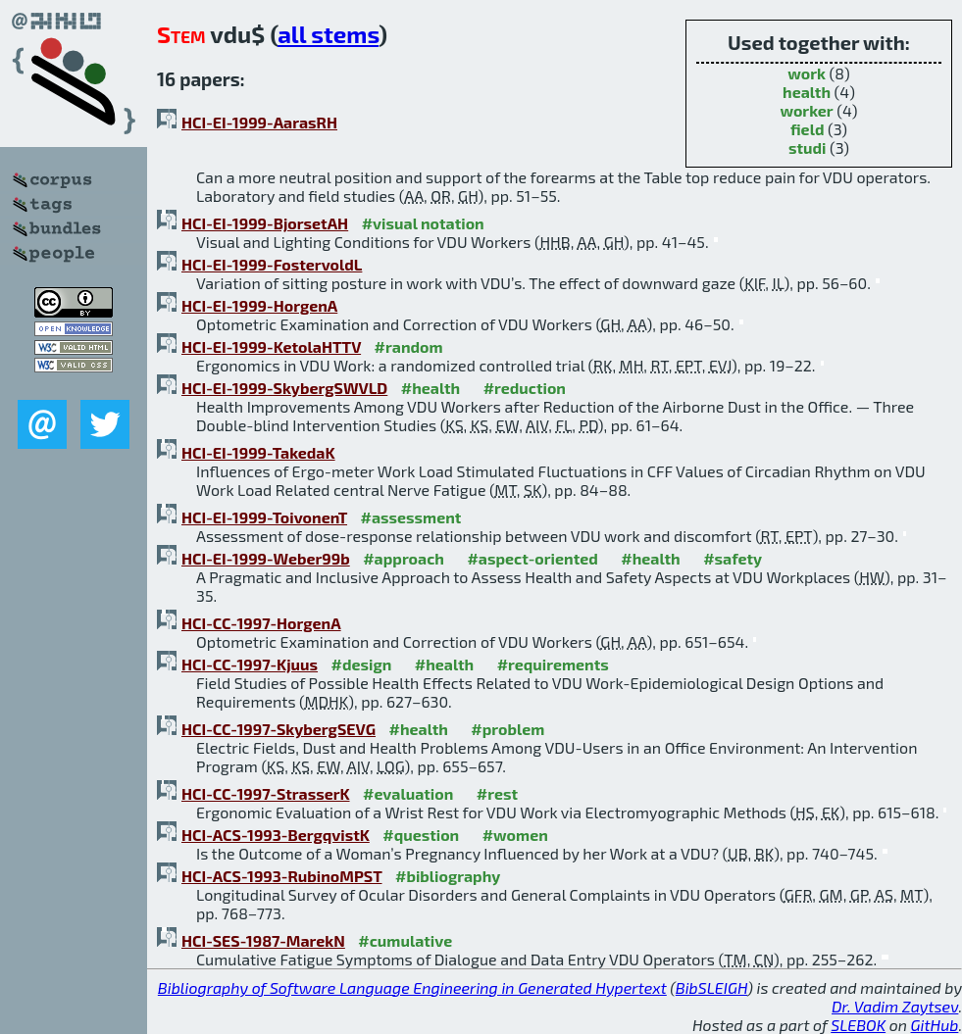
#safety (732, 558)
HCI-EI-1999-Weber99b (265, 558)
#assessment (411, 517)
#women (515, 834)
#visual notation (423, 223)
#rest (497, 793)
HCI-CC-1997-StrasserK (265, 793)
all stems (328, 34)
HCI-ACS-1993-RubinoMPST (281, 875)
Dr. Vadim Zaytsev (895, 1006)
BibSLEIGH (711, 987)
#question (420, 834)
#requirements (553, 664)
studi (807, 147)
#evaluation (408, 793)
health (807, 91)
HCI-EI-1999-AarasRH (259, 122)
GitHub (935, 1024)
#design (361, 664)
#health (430, 387)
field (807, 129)
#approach (403, 558)
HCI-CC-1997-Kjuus (249, 664)
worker (806, 110)
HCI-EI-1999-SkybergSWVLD (284, 387)
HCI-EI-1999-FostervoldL (271, 264)
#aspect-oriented (532, 558)
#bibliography (447, 875)
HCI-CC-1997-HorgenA (261, 623)
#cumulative (405, 940)
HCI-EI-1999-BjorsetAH (264, 223)
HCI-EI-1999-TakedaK (258, 452)
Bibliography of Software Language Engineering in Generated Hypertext (412, 987)
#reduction (524, 387)
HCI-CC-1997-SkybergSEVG (278, 728)
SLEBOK (858, 1024)
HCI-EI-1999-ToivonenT (264, 517)
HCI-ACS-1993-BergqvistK (275, 834)
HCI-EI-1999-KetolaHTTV (271, 346)
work (806, 73)
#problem (507, 728)
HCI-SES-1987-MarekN (263, 940)
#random (409, 346)
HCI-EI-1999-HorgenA (259, 305)
